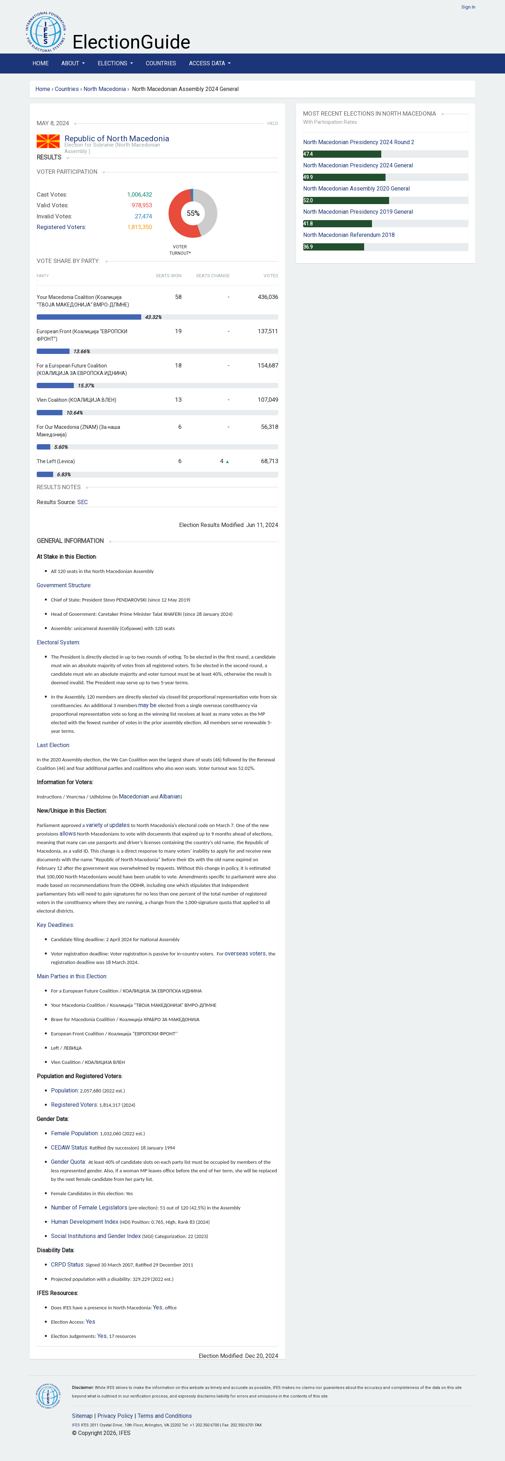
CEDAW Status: (69, 1147)
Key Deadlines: (55, 925)
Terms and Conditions (165, 1415)
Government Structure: (64, 585)
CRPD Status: (68, 1264)
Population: (65, 1090)
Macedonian (134, 796)
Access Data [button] (207, 63)
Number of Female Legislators (89, 1207)
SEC (82, 502)
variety (94, 825)
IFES (76, 1425)
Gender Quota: (68, 1161)
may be (147, 705)
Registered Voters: (61, 226)
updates (119, 825)
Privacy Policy (115, 1415)
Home (40, 63)
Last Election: (53, 745)
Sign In (468, 7)
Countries (161, 63)
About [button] (71, 63)
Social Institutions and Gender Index (96, 1236)
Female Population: (75, 1133)
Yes (157, 1307)
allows (68, 833)
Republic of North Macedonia (117, 138)
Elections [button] (113, 63)
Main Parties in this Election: (72, 976)
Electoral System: (58, 642)
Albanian (169, 796)
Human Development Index (84, 1221)
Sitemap (82, 1415)
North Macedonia (104, 89)
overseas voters (245, 953)
